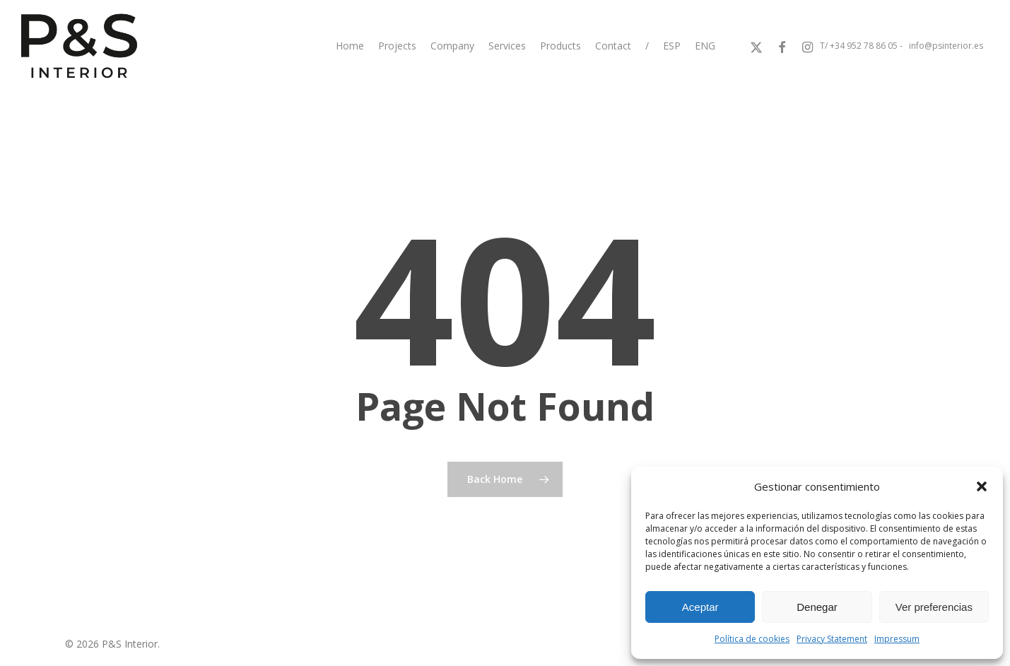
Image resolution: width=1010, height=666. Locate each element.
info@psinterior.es (946, 46)
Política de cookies (752, 639)
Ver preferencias (934, 607)
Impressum (897, 639)
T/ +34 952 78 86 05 (859, 46)
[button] (982, 486)
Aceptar (700, 607)
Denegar (817, 607)
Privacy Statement (832, 639)
